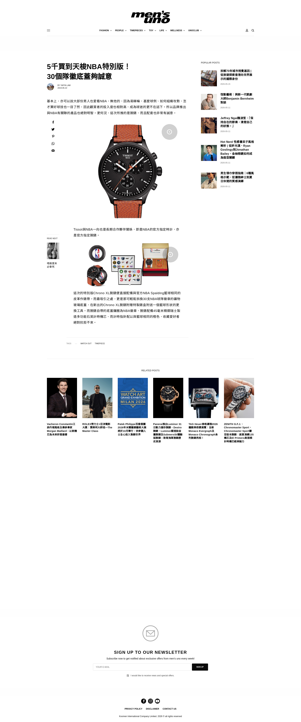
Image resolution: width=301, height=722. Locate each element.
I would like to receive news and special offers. (152, 676)
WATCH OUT (86, 344)
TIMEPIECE (100, 344)
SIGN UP (200, 667)
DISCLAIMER (152, 709)
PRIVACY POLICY (133, 709)
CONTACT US (170, 709)
